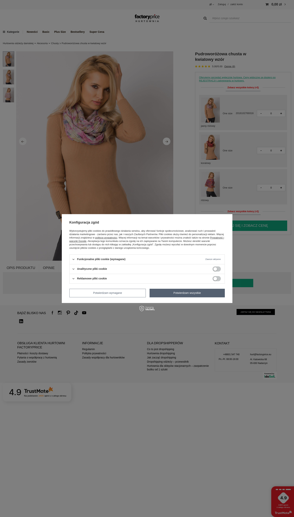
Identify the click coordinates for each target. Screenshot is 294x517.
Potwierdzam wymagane (107, 292)
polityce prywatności (106, 237)
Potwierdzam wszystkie (187, 292)
